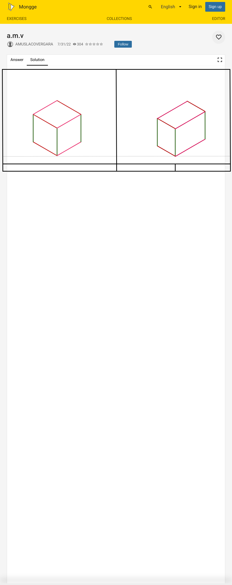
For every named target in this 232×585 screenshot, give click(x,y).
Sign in (195, 6)
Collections (119, 18)
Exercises (17, 18)
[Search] (150, 7)
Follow (123, 44)
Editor (218, 18)
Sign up (215, 7)
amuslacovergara (34, 44)
